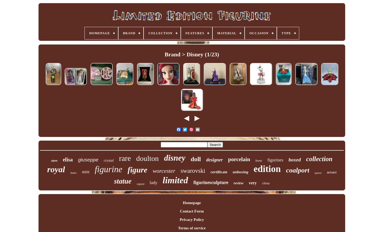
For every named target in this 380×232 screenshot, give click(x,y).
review (238, 183)
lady (153, 182)
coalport (297, 170)
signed (140, 183)
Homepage (192, 203)
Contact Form (192, 211)
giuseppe (88, 159)
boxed (295, 159)
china (266, 183)
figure (137, 169)
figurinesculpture (211, 182)
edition (267, 169)
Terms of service (192, 228)
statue (122, 181)
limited (175, 180)
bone (258, 160)
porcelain (239, 159)
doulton (147, 158)
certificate (219, 172)
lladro (73, 172)
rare (125, 158)
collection (319, 158)
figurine (108, 169)
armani (331, 172)
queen (318, 172)
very (253, 183)
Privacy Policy (192, 220)
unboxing (240, 172)
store (54, 160)
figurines (275, 159)
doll (196, 159)
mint (85, 172)
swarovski (192, 170)
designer (214, 159)
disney (175, 157)
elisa (68, 159)
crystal (109, 160)
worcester (164, 170)
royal (56, 169)
